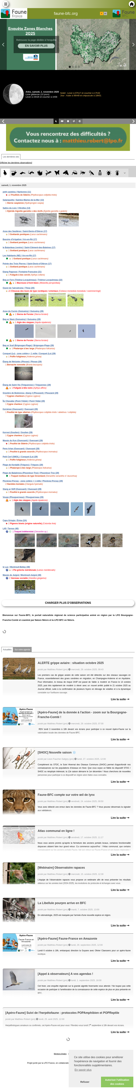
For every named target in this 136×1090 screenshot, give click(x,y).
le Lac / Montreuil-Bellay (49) (16, 567)
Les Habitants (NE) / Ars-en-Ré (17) (19, 255)
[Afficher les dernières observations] (16, 163)
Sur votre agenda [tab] (22, 649)
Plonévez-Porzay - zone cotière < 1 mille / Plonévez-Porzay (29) (33, 481)
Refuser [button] (84, 1082)
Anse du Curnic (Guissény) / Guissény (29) (23, 311)
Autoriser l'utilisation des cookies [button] (117, 1082)
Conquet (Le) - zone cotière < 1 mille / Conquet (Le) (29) (29, 353)
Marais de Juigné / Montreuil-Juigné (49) (22, 575)
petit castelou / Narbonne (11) (17, 192)
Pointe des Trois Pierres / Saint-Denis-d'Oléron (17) (27, 264)
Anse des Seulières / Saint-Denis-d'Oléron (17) (25, 231)
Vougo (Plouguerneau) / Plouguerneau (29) (23, 497)
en (105, 13)
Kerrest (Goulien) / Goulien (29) (17, 432)
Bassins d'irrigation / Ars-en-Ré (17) (20, 239)
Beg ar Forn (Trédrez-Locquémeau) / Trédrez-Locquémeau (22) (32, 280)
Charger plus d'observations (68, 602)
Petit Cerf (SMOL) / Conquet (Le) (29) (20, 457)
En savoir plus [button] (83, 1069)
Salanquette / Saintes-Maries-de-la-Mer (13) (23, 200)
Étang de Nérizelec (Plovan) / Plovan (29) (22, 361)
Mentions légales (60, 1054)
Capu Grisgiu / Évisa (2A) (15, 520)
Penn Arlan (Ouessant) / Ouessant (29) (21, 448)
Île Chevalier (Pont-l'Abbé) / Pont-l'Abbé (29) (24, 401)
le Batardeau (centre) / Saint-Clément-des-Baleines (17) (29, 247)
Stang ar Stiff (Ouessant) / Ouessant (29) (22, 489)
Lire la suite (120, 699)
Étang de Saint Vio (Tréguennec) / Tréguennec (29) (27, 385)
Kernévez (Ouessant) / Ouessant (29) (20, 409)
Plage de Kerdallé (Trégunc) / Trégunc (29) (23, 465)
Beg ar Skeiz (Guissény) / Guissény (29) (22, 319)
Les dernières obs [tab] (11, 157)
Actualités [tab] (7, 649)
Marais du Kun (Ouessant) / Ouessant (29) (23, 440)
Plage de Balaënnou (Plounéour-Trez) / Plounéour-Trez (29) (31, 473)
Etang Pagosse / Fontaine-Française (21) (22, 272)
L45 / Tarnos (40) (11, 528)
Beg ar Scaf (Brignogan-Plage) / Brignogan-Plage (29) (28, 345)
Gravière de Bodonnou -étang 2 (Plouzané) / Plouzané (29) (30, 393)
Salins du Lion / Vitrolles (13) (16, 208)
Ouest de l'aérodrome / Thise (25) (19, 288)
